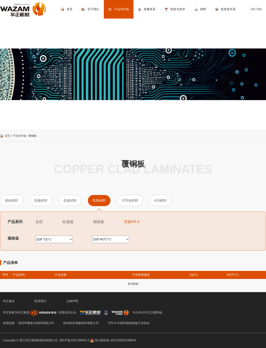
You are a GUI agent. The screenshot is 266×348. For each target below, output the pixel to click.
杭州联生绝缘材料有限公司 (81, 323)
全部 (39, 222)
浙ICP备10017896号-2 (74, 340)
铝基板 (68, 222)
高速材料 (70, 200)
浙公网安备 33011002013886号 (113, 340)
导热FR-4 (131, 222)
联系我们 (40, 301)
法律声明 (72, 301)
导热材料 (99, 200)
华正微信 (9, 301)
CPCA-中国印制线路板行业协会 (129, 323)
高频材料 (40, 200)
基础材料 (11, 200)
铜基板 (98, 222)
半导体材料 (130, 200)
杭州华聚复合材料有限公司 (36, 323)
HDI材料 (160, 200)
